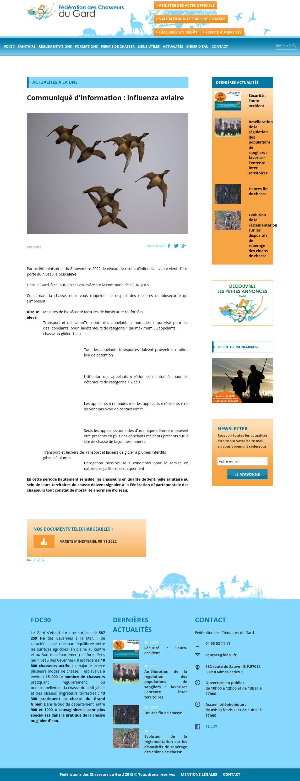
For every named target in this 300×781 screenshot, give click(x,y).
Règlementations (55, 46)
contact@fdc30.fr (221, 654)
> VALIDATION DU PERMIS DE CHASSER (191, 18)
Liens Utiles (149, 46)
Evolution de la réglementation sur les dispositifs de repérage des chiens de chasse (259, 235)
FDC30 (9, 46)
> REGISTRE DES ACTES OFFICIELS (185, 5)
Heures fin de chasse (258, 191)
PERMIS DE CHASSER (118, 46)
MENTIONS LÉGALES (199, 774)
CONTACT (231, 774)
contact (220, 46)
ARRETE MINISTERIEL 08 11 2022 (88, 541)
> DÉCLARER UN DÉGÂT (177, 32)
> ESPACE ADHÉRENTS (222, 32)
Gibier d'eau (197, 46)
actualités (173, 46)
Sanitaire (27, 46)
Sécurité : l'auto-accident (257, 100)
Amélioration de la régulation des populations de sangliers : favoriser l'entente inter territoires (259, 147)
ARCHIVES (35, 559)
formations (86, 46)
